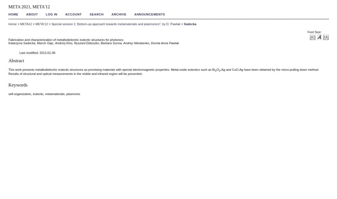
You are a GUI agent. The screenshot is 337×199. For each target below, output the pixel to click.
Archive (119, 14)
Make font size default (319, 37)
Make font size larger (326, 37)
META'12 (42, 24)
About (32, 14)
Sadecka (190, 24)
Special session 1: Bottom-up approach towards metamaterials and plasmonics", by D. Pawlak (115, 24)
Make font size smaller (312, 37)
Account (73, 14)
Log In (51, 14)
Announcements (149, 14)
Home (14, 14)
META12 (26, 24)
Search (96, 14)
